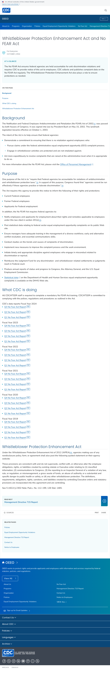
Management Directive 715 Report (16, 537)
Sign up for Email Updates (17, 610)
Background (6, 93)
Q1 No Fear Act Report (17, 317)
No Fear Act (82, 26)
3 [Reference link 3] (62, 186)
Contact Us (8, 542)
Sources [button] (10, 513)
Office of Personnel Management (76, 164)
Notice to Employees (11, 547)
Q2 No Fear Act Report (17, 312)
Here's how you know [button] (11, 4)
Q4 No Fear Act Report (17, 325)
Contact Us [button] (9, 617)
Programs (15, 26)
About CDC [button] (9, 624)
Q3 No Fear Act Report (17, 306)
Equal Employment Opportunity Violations (59, 26)
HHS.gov (5, 667)
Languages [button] (9, 637)
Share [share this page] (103, 513)
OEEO (5, 18)
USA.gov (15, 667)
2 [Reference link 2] (37, 182)
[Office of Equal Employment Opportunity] (55, 563)
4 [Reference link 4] (40, 220)
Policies (37, 26)
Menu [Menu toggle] (104, 19)
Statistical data (12, 277)
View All (8, 578)
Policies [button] (7, 630)
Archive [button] (7, 644)
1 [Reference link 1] (94, 124)
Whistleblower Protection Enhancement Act (18, 109)
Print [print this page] (97, 513)
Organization (27, 26)
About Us (5, 26)
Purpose (5, 98)
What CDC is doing (9, 103)
